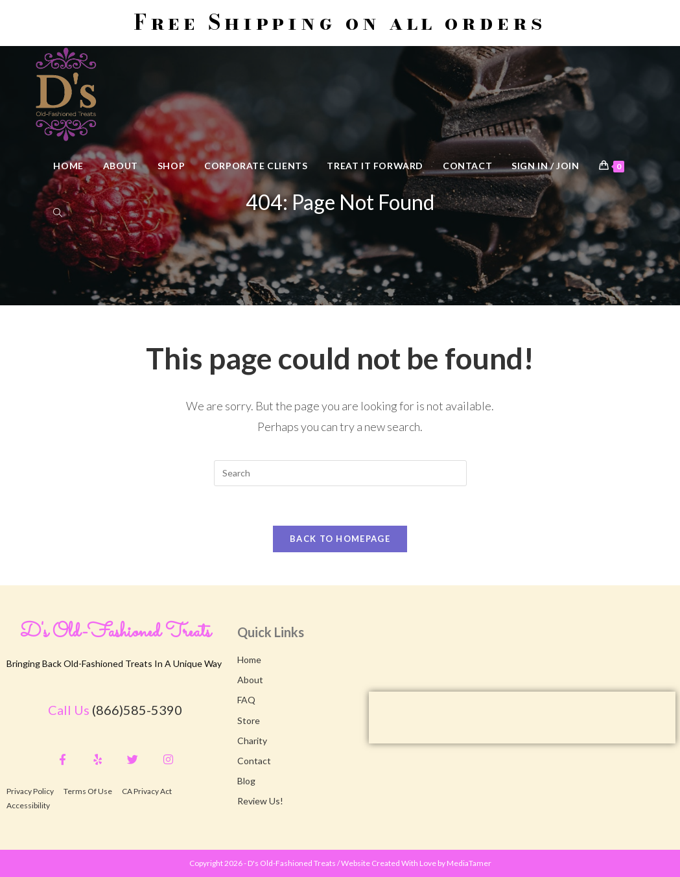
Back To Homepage (340, 538)
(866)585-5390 (137, 710)
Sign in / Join (545, 165)
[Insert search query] (340, 473)
